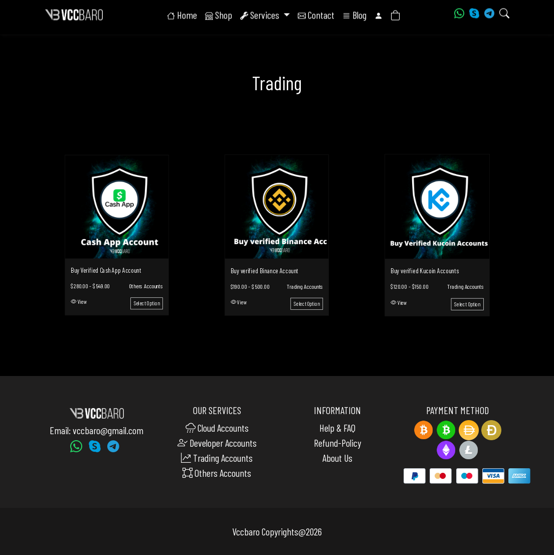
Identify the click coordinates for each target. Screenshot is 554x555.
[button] (379, 15)
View (78, 302)
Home (182, 15)
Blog (354, 15)
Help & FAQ (337, 428)
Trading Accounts (305, 286)
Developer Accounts (217, 443)
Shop (218, 15)
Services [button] (260, 15)
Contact (316, 15)
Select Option (146, 304)
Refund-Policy (337, 443)
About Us (337, 458)
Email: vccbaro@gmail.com (96, 430)
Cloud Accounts (217, 428)
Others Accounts (145, 286)
